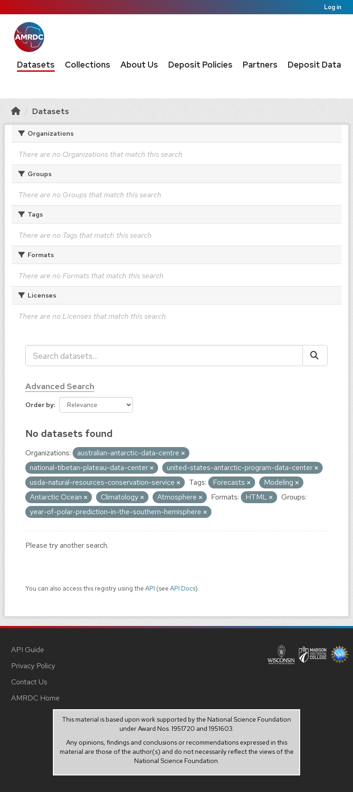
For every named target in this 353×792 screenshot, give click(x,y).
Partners (260, 64)
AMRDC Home (35, 698)
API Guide (27, 649)
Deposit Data (314, 64)
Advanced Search (59, 386)
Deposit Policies (200, 64)
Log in (333, 7)
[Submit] (315, 355)
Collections (87, 64)
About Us (139, 64)
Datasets (36, 64)
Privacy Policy (33, 666)
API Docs (182, 588)
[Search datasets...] (164, 355)
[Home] (15, 111)
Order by (39, 405)
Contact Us (29, 682)
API (150, 588)
